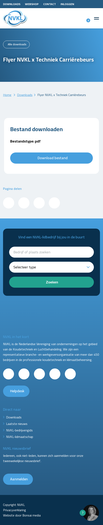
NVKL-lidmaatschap (19, 437)
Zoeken (52, 282)
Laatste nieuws (16, 424)
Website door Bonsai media (22, 515)
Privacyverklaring (14, 510)
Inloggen (67, 4)
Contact (49, 4)
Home (7, 95)
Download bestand (53, 157)
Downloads (11, 4)
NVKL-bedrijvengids (19, 430)
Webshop (32, 4)
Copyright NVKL (14, 505)
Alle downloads (17, 44)
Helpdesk (17, 391)
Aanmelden (19, 479)
